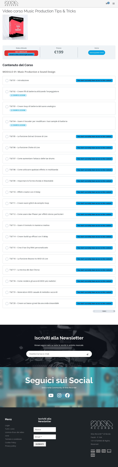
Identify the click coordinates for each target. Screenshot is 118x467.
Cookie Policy (10, 442)
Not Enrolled (21, 52)
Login (7, 425)
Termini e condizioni (13, 439)
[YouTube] (51, 395)
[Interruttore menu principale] (113, 3)
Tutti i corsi (9, 429)
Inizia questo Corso (97, 52)
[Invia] (87, 354)
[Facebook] (67, 395)
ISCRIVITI (40, 444)
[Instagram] (59, 395)
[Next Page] (114, 311)
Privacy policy (10, 446)
